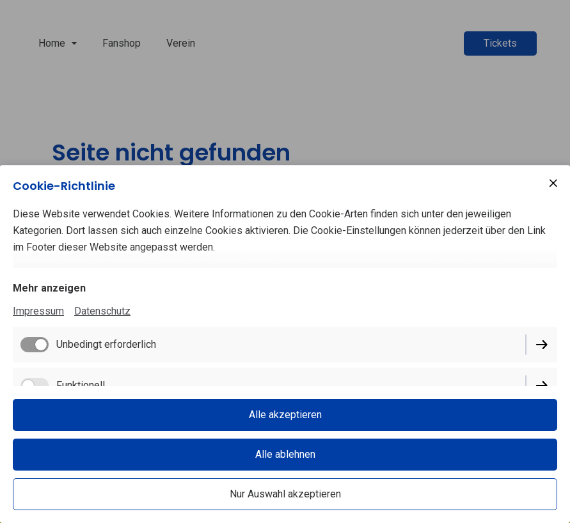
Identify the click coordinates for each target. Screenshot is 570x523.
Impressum (38, 311)
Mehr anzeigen (49, 288)
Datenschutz (102, 311)
